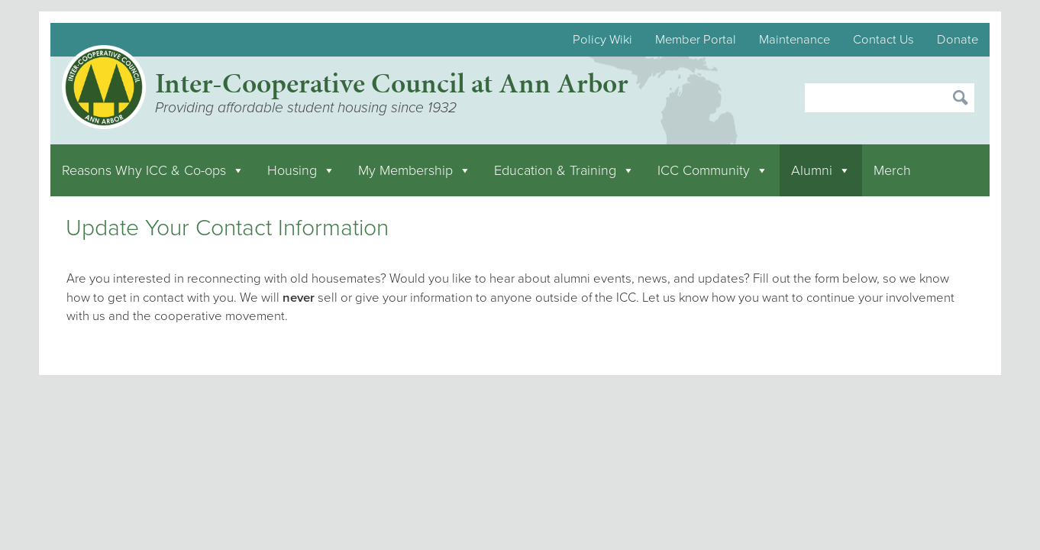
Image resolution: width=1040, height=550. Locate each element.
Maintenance (794, 39)
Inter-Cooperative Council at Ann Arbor (391, 82)
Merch (892, 170)
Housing (301, 170)
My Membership (414, 170)
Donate (957, 39)
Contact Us (883, 39)
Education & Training (564, 170)
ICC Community (712, 170)
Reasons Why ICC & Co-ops (153, 170)
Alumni (821, 170)
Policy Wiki (602, 39)
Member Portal (695, 39)
